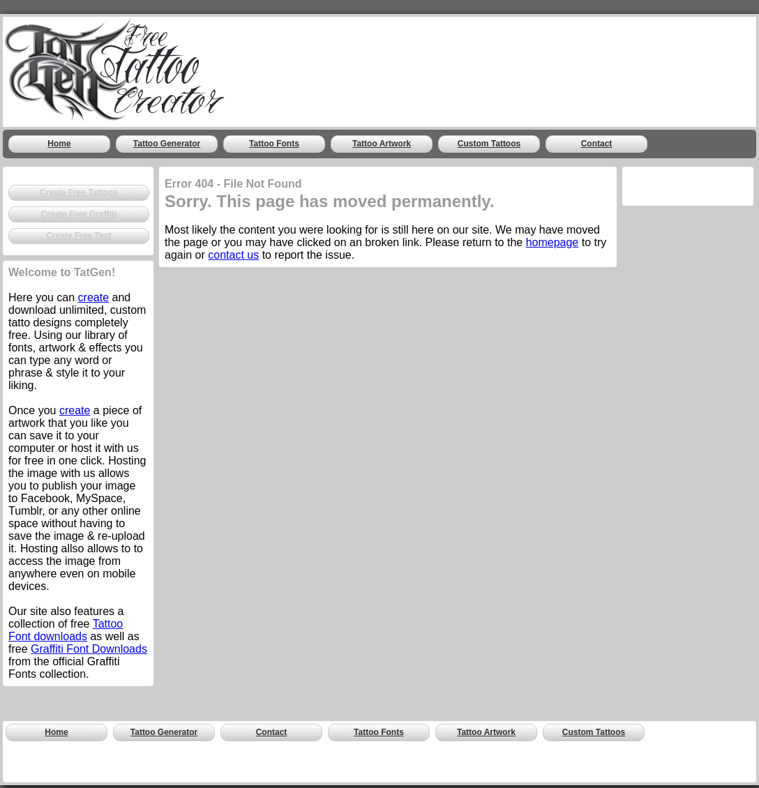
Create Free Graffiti (79, 214)
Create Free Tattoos (79, 192)
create (93, 297)
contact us (233, 255)
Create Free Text (78, 236)
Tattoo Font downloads (65, 630)
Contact (597, 144)
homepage (552, 242)
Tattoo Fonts (274, 144)
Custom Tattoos (489, 144)
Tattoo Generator (166, 144)
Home (58, 144)
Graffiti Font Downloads (89, 649)
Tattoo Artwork (381, 144)
